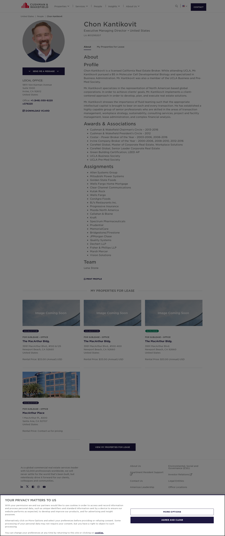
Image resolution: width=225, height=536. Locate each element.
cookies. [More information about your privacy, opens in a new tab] (99, 532)
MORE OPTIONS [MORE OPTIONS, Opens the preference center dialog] (172, 511)
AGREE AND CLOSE (172, 520)
